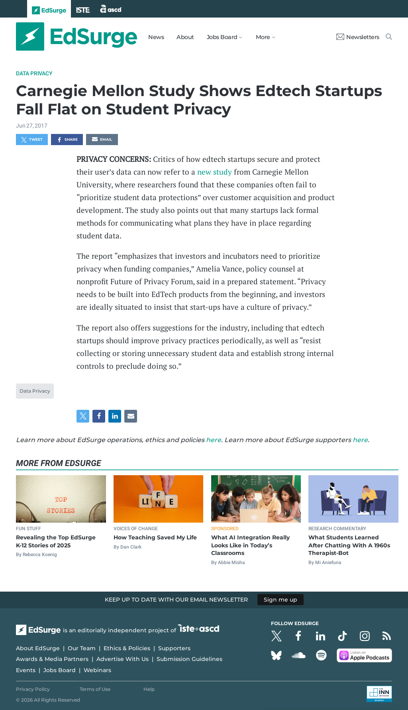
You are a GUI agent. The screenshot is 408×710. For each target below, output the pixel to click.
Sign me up (280, 599)
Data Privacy (34, 73)
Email (102, 140)
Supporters (174, 648)
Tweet (32, 140)
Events (25, 670)
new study (214, 172)
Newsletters (357, 37)
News (156, 37)
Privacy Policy (33, 689)
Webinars (97, 670)
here (213, 440)
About (185, 37)
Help (149, 689)
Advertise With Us (122, 659)
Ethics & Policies (127, 648)
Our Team (82, 648)
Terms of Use (95, 689)
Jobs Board (59, 670)
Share (67, 140)
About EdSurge (38, 648)
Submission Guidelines (189, 659)
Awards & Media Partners (52, 659)
